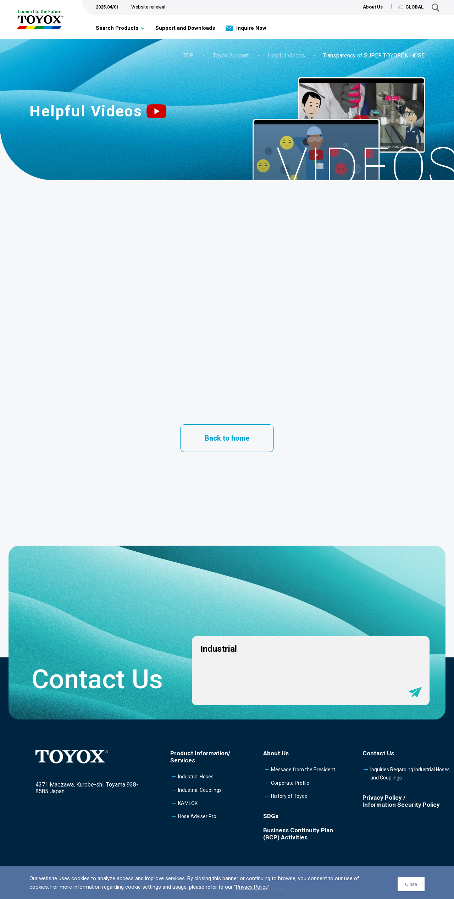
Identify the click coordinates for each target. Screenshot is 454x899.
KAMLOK (188, 803)
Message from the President (303, 769)
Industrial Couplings (200, 790)
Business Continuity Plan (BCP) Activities (298, 834)
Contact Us (378, 753)
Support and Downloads (185, 28)
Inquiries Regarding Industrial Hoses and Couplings (410, 773)
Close (411, 884)
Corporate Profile (290, 783)
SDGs (270, 816)
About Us (373, 7)
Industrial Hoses (196, 776)
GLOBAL (410, 7)
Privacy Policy (252, 887)
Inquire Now (251, 28)
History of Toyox (289, 796)
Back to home (227, 438)
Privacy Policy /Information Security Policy (401, 801)
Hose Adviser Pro (197, 816)
